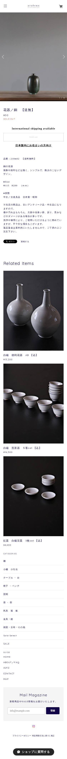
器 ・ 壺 (7, 602)
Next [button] (63, 56)
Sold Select (10, 635)
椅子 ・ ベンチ (11, 585)
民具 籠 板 (10, 610)
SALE (6, 643)
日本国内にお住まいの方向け (33, 145)
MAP (6, 679)
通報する (25, 242)
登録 (52, 710)
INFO (6, 668)
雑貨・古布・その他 (14, 627)
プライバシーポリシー (22, 736)
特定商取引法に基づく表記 (43, 736)
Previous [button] (3, 56)
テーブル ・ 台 (11, 577)
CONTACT (9, 673)
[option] (33, 56)
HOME (7, 657)
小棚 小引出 (10, 569)
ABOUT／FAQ (11, 662)
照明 (5, 594)
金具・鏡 (8, 619)
